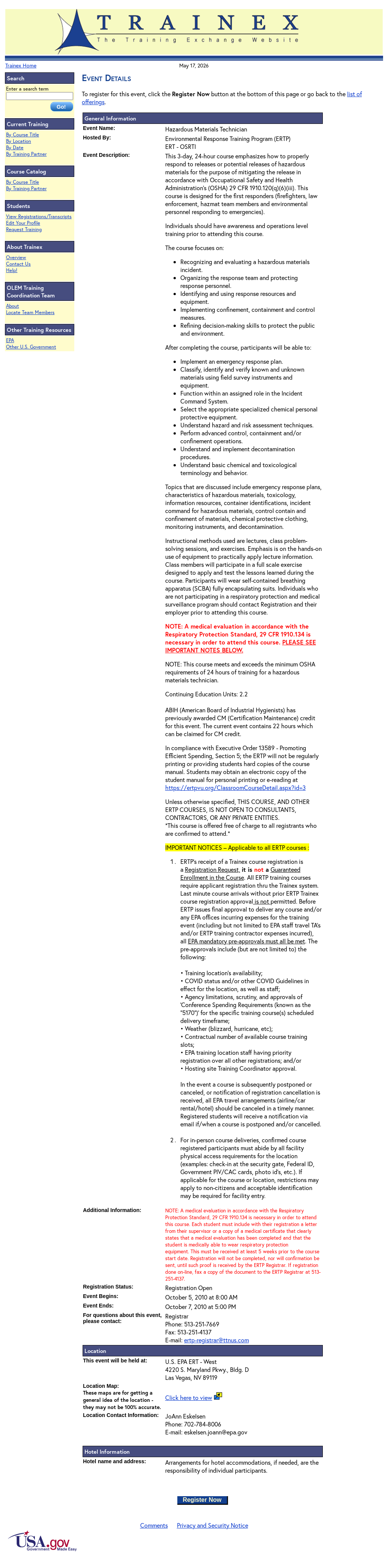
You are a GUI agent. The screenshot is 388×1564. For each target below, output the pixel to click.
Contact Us (18, 264)
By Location (18, 141)
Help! (11, 270)
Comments (154, 1525)
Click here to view (188, 1397)
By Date (14, 147)
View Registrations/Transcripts (39, 216)
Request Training (24, 229)
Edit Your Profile (23, 223)
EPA (10, 340)
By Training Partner (26, 154)
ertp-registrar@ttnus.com (216, 1340)
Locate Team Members (30, 312)
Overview (16, 257)
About (12, 306)
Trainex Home (20, 65)
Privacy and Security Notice (212, 1525)
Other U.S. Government (31, 347)
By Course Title (22, 134)
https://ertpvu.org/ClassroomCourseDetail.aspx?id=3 (235, 787)
